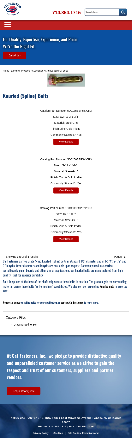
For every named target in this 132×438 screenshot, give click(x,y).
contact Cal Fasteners (72, 302)
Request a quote (11, 302)
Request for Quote (24, 391)
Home (6, 70)
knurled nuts (107, 286)
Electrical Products (20, 70)
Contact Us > (15, 55)
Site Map (58, 433)
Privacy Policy (41, 433)
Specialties (37, 70)
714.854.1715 (66, 12)
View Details (66, 141)
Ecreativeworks (90, 433)
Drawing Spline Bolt (25, 324)
